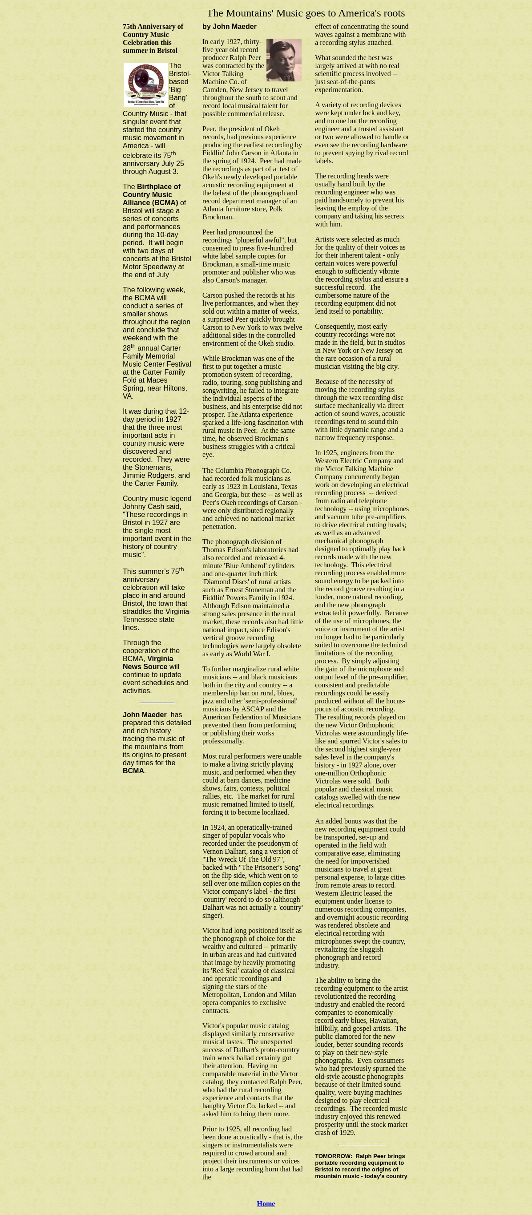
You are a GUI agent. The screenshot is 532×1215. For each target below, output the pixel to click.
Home (266, 1203)
